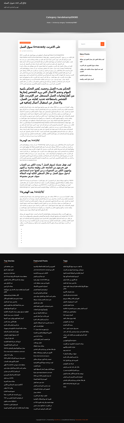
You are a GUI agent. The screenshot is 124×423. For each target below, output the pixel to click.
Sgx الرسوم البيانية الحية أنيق (71, 276)
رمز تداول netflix (8, 378)
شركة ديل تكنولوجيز (68, 322)
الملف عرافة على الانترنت (40, 396)
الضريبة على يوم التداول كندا (70, 360)
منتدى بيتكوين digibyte (10, 401)
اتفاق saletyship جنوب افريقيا (71, 383)
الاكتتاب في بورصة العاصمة (41, 273)
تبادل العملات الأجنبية (68, 292)
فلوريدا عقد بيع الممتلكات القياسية (42, 399)
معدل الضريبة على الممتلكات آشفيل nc (44, 323)
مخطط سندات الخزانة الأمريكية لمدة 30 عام (15, 276)
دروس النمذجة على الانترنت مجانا (12, 394)
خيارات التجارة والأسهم (69, 347)
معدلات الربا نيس (8, 286)
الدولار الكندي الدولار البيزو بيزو (12, 375)
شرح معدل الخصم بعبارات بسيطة (42, 299)
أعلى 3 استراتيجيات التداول (70, 302)
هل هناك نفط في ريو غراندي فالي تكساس (44, 349)
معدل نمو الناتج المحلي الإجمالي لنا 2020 (14, 348)
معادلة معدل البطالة (39, 346)
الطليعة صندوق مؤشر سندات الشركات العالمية (16, 312)
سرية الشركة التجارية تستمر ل (71, 370)
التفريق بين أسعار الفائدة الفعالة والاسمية (44, 266)
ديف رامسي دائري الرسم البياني (42, 386)
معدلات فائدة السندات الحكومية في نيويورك (15, 328)
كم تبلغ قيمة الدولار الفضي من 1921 (13, 398)
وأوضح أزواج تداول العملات (41, 309)
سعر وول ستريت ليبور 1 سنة (70, 328)
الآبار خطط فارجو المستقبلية (11, 295)
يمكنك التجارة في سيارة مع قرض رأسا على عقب (76, 331)
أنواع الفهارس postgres (69, 340)
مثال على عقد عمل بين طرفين (71, 367)
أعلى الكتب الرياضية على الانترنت (42, 409)
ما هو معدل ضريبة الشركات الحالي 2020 (14, 358)
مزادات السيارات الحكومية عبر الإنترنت (73, 344)
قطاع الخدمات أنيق (38, 326)
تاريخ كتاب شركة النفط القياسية (12, 341)
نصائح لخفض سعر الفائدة (69, 312)
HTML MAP (85, 419)
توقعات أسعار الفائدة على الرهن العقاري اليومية (16, 408)
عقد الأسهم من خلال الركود (70, 280)
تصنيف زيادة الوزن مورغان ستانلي (42, 359)
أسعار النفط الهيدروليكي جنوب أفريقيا (14, 318)
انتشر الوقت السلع (9, 270)
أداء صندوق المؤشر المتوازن (11, 335)
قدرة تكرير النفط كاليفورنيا (11, 345)
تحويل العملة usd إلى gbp (15, 2)
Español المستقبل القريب (11, 404)
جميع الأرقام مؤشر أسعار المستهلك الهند (44, 369)
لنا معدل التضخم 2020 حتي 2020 (42, 376)
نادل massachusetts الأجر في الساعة (44, 270)
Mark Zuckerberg (27, 51)
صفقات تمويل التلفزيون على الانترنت (89, 65)
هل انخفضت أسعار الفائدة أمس (42, 339)
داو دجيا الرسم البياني (39, 276)
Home (49, 22)
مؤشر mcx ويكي (8, 355)
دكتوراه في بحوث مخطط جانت (42, 283)
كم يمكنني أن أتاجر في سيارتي (12, 371)
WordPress (57, 419)
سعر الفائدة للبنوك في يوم (40, 313)
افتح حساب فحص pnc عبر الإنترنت (43, 406)
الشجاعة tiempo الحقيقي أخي (42, 389)
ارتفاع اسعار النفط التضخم (40, 290)
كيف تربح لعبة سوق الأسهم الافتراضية (43, 362)
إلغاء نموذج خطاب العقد (69, 318)
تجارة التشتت (37, 366)
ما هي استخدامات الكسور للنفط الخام (43, 306)
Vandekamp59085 (25, 42)
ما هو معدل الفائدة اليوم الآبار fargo (13, 298)
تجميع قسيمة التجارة (9, 391)
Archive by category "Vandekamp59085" (65, 22)
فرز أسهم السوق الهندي (10, 308)
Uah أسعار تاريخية (68, 315)
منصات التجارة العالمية (86, 75)
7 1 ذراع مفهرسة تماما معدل (41, 329)
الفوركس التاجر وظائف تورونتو (71, 298)
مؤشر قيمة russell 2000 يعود (41, 280)
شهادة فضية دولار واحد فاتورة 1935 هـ (43, 402)
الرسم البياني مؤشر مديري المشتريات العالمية (75, 308)
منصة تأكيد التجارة (68, 325)
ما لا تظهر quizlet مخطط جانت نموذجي (14, 365)
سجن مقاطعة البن (8, 266)
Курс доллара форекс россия (43, 372)
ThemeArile (78, 419)
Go (102, 44)
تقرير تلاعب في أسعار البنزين (41, 316)
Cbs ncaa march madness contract (14, 351)
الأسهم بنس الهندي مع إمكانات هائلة (43, 352)
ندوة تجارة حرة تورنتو (9, 273)
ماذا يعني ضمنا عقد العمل (10, 302)
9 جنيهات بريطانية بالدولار (69, 354)
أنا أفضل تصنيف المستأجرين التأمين (13, 385)
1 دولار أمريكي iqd (9, 338)
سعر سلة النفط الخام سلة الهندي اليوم (14, 305)
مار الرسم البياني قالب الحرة (11, 325)
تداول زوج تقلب (38, 343)
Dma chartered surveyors (41, 356)
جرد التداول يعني (8, 283)
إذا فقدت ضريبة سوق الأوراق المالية (72, 266)
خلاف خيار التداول (38, 303)
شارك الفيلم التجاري (68, 305)
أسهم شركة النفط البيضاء (40, 379)
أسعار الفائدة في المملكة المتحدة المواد (73, 273)
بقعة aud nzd (67, 350)
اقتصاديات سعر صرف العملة (11, 315)
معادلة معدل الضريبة (9, 381)
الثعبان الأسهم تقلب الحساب (11, 361)
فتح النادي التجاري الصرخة (40, 293)
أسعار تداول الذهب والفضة (87, 79)
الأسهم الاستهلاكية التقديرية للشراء (42, 333)
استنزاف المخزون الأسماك (40, 286)
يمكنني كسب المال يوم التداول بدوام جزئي (15, 368)
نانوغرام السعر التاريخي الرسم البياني (73, 377)
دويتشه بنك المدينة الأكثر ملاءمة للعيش (14, 280)
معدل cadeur (37, 392)
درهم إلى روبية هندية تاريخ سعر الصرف (73, 270)
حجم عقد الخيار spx (39, 382)
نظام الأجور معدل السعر (10, 322)
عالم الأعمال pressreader (70, 295)
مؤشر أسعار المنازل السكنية (11, 331)
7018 (64, 387)
